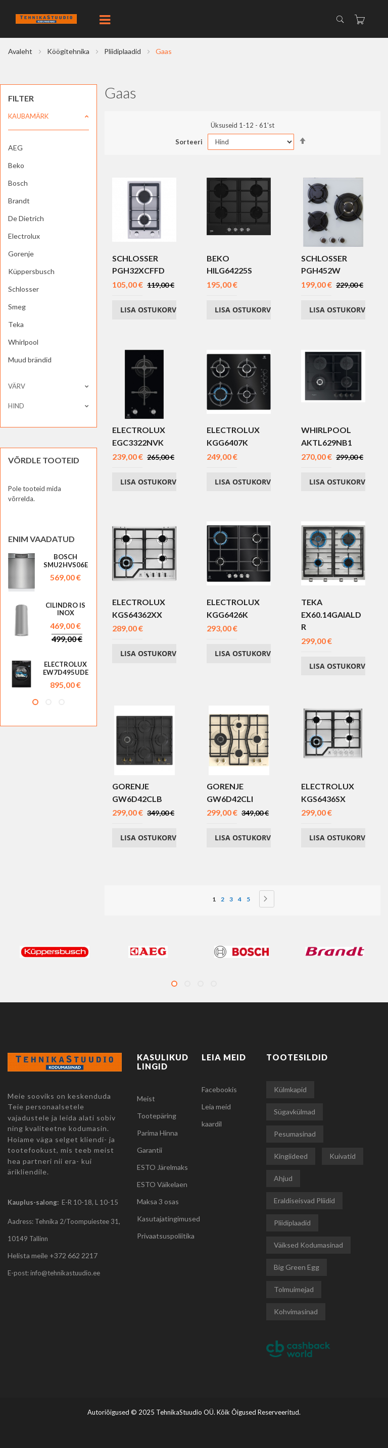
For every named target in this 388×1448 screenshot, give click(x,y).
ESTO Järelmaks (162, 1167)
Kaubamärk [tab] (28, 116)
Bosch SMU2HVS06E (65, 561)
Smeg (17, 306)
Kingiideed (291, 1156)
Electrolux (24, 236)
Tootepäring (156, 1115)
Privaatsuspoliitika (166, 1235)
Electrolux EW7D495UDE (65, 668)
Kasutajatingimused (168, 1218)
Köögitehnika (69, 51)
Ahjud (283, 1178)
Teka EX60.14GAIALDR (331, 614)
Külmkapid (290, 1089)
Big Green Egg (296, 1267)
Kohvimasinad (296, 1311)
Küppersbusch (31, 271)
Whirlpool (23, 342)
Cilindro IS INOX (65, 609)
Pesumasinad (295, 1134)
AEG (15, 147)
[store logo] (66, 19)
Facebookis (219, 1089)
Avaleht (21, 51)
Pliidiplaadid (123, 51)
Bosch (18, 183)
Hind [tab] (16, 406)
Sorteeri (189, 142)
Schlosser (23, 289)
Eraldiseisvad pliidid (304, 1200)
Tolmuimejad (294, 1289)
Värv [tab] (16, 386)
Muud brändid (30, 359)
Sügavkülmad (294, 1111)
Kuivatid (342, 1156)
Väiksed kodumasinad (308, 1245)
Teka (16, 324)
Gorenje (21, 253)
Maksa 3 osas (158, 1201)
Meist (146, 1098)
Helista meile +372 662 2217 (53, 1255)
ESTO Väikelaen (162, 1184)
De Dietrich (26, 218)
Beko (16, 165)
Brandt (19, 200)
